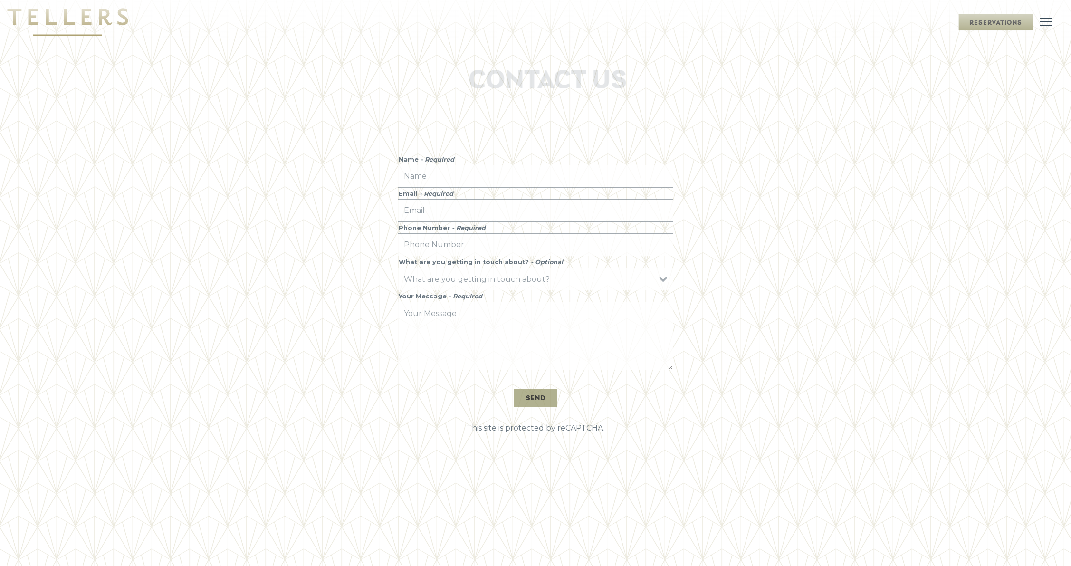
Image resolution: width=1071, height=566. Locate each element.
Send (535, 398)
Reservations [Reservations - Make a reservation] (995, 23)
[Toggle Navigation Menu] (1046, 22)
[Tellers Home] (67, 22)
